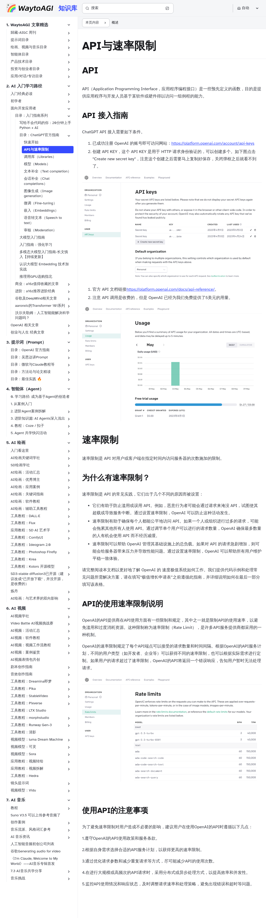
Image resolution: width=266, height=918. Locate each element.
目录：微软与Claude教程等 (33, 364)
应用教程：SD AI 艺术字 (30, 530)
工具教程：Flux (23, 523)
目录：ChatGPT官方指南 (39, 135)
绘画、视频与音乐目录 (29, 47)
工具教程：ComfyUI (27, 537)
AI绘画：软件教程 (25, 501)
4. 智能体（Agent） (25, 389)
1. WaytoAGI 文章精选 (27, 24)
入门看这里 (20, 450)
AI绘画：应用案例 (25, 487)
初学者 (16, 101)
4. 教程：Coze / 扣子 (27, 425)
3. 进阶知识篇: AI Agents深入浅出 (38, 418)
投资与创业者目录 (25, 69)
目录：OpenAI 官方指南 (30, 350)
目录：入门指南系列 (31, 115)
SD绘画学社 (20, 465)
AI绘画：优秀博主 (25, 479)
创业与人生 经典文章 (27, 332)
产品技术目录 (21, 61)
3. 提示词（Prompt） (26, 342)
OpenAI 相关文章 (25, 325)
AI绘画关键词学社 (25, 458)
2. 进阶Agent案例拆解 (28, 411)
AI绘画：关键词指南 (27, 494)
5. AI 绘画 (15, 442)
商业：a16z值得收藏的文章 (37, 284)
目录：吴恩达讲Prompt (29, 357)
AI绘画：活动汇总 (25, 472)
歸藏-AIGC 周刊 (23, 32)
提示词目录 (20, 40)
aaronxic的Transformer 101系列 (40, 305)
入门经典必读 (21, 94)
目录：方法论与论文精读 (31, 372)
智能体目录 (20, 54)
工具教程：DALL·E (25, 516)
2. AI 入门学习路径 (24, 86)
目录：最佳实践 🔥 (26, 379)
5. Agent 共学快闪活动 (29, 433)
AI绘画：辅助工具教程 (29, 508)
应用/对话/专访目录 (27, 76)
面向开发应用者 (23, 108)
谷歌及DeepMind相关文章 (36, 298)
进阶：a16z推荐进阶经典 (35, 291)
